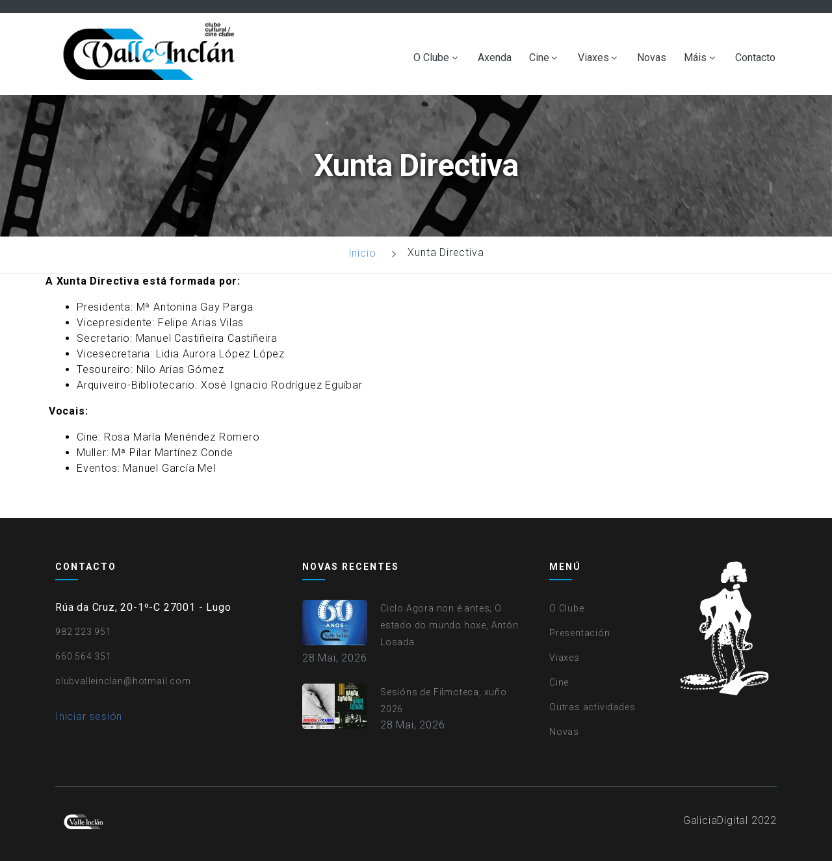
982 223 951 (83, 631)
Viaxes (593, 58)
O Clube (431, 58)
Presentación (579, 633)
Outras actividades (592, 707)
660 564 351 (83, 656)
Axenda (495, 58)
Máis (695, 58)
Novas (651, 58)
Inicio (362, 253)
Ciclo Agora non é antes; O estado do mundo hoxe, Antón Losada (449, 625)
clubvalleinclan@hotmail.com (123, 681)
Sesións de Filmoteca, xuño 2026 (443, 700)
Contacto (755, 58)
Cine (539, 58)
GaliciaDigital (715, 820)
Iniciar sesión (88, 716)
